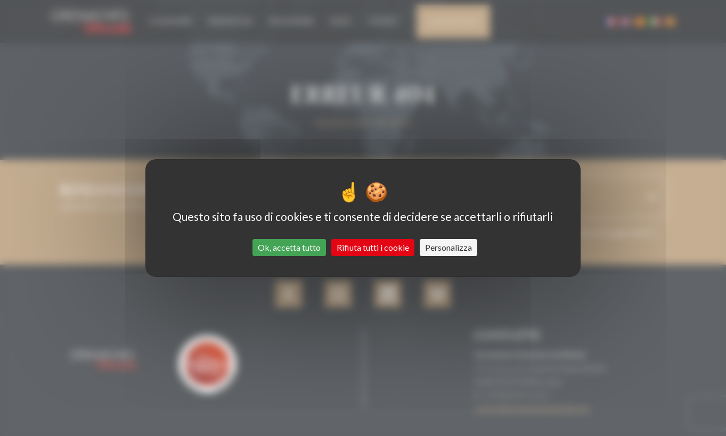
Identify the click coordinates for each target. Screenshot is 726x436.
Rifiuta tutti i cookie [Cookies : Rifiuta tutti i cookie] (373, 247)
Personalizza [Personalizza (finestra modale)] (448, 247)
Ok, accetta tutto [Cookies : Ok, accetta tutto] (289, 247)
